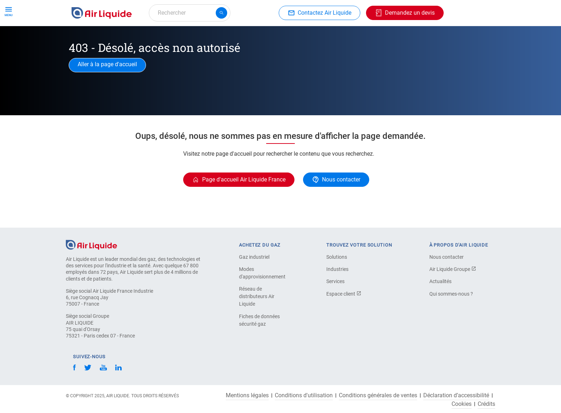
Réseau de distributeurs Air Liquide (256, 296)
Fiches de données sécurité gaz (259, 320)
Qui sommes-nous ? (451, 294)
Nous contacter (446, 257)
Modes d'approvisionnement (262, 273)
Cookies (462, 404)
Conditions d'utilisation (304, 395)
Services (335, 281)
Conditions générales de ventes (378, 395)
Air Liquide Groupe (452, 269)
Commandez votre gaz (102, 38)
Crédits (486, 404)
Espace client (343, 294)
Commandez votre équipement (181, 38)
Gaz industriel (254, 257)
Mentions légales (247, 395)
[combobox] (189, 12)
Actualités (440, 281)
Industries (286, 38)
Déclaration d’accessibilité (456, 395)
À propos (322, 38)
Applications (247, 38)
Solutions (336, 257)
